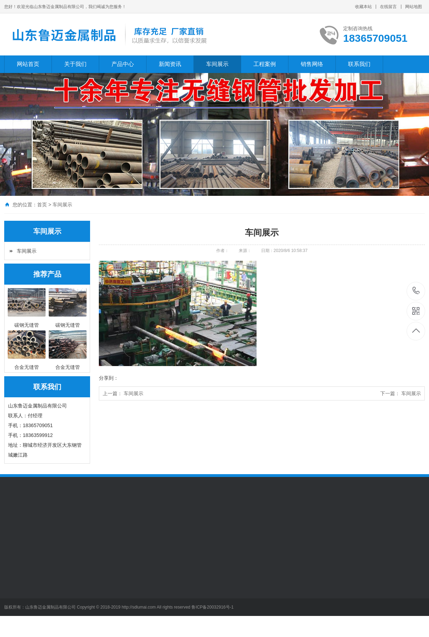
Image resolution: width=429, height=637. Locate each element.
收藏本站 (363, 6)
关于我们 (75, 64)
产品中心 (122, 64)
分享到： (108, 378)
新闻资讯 (170, 64)
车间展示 (217, 64)
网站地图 (413, 6)
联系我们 (359, 64)
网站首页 (28, 64)
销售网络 (312, 64)
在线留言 (388, 6)
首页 (42, 204)
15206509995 (416, 291)
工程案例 (264, 64)
